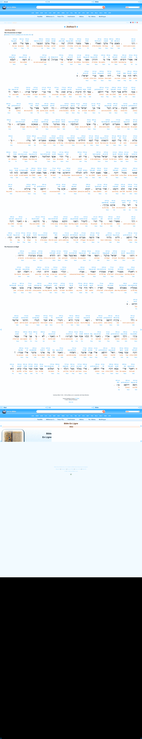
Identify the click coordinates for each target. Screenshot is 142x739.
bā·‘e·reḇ (39, 253)
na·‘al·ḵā (79, 366)
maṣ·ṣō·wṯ (81, 269)
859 (80, 332)
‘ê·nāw (77, 317)
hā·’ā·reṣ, (53, 170)
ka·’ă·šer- (117, 219)
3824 (13, 55)
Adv (136, 80)
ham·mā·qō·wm (42, 235)
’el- (107, 89)
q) (29, 57)
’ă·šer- (130, 57)
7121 (66, 233)
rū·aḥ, (109, 73)
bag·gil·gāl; (106, 253)
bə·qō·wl (124, 170)
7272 (65, 364)
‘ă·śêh (89, 89)
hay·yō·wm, (116, 235)
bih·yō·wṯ (116, 317)
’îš (51, 317)
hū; (13, 366)
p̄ (26, 219)
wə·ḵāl (53, 41)
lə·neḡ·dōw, (35, 317)
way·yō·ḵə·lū (130, 269)
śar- (26, 334)
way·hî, (132, 317)
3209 (82, 136)
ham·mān (18, 269)
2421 (37, 217)
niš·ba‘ (99, 170)
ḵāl (102, 219)
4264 (55, 217)
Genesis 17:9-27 (10, 34)
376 (53, 152)
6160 (33, 251)
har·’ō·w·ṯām (66, 170)
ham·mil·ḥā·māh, (73, 121)
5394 (84, 364)
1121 (78, 55)
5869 (76, 315)
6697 (69, 87)
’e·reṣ (135, 186)
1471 (60, 152)
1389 (72, 103)
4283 (103, 267)
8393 (38, 283)
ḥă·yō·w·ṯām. (36, 219)
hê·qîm (88, 186)
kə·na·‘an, (21, 285)
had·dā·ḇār (45, 105)
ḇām (124, 73)
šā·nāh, (126, 154)
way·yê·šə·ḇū (74, 219)
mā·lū (123, 202)
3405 (21, 251)
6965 (87, 184)
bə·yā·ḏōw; (133, 334)
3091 (101, 87)
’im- (76, 334)
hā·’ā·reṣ (110, 269)
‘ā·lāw (25, 366)
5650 (20, 348)
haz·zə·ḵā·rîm (106, 121)
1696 (33, 348)
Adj (42, 48)
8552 (79, 152)
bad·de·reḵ (60, 138)
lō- (35, 138)
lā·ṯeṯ (16, 170)
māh (48, 350)
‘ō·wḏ (118, 73)
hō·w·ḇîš (123, 57)
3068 (114, 55)
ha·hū (35, 235)
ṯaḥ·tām (65, 219)
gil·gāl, (29, 235)
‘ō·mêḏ (45, 317)
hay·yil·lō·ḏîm (81, 138)
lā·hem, (85, 170)
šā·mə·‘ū (134, 170)
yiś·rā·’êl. (85, 73)
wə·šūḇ (63, 89)
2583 (131, 251)
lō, (44, 334)
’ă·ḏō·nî (42, 350)
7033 (63, 267)
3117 (117, 233)
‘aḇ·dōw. (20, 350)
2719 (79, 87)
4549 (24, 55)
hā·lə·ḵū (120, 154)
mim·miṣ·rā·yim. (20, 121)
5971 (134, 120)
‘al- (23, 41)
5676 (78, 39)
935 (120, 348)
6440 (86, 55)
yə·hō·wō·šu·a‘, (99, 89)
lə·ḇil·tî (80, 170)
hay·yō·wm (16, 235)
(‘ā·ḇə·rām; (43, 57)
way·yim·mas (23, 57)
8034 (54, 233)
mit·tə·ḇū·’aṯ (37, 285)
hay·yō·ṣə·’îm (33, 154)
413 (106, 87)
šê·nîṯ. (28, 89)
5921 (20, 39)
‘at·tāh (126, 350)
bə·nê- (94, 73)
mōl (57, 89)
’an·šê (89, 121)
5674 (43, 55)
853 (134, 55)
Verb (134, 48)
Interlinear (9, 22)
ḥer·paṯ (92, 235)
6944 (18, 364)
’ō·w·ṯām (112, 202)
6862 (70, 332)
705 (134, 152)
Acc (136, 64)
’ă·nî (30, 334)
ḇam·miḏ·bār (56, 121)
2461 (122, 184)
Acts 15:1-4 (29, 34)
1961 (132, 39)
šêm (56, 235)
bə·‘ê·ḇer (78, 41)
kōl (95, 121)
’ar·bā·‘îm (134, 154)
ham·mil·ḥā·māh (45, 154)
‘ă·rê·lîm (28, 186)
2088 (51, 103)
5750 (117, 71)
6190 (65, 103)
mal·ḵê (106, 41)
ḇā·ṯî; (121, 350)
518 (75, 332)
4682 (81, 267)
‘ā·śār (65, 253)
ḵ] (49, 57)
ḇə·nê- (79, 57)
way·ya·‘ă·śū (95, 253)
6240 (64, 251)
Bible (5, 22)
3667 (21, 283)
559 (118, 87)
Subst (118, 80)
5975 (44, 315)
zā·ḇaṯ (130, 186)
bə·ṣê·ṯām (35, 121)
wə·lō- (135, 73)
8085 (117, 39)
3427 (75, 217)
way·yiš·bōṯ (26, 269)
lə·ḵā (84, 89)
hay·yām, (14, 41)
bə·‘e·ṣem (54, 269)
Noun (112, 48)
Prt (88, 48)
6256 (132, 87)
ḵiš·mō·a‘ (117, 41)
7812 (73, 348)
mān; (55, 285)
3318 (127, 120)
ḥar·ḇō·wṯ (79, 89)
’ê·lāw (107, 334)
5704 (60, 55)
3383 (70, 39)
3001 (123, 55)
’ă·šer (87, 41)
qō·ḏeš (19, 366)
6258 (125, 348)
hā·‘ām (135, 121)
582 (88, 120)
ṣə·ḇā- (17, 334)
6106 (54, 267)
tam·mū (110, 219)
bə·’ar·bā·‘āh (73, 253)
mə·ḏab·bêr (32, 350)
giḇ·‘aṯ (73, 105)
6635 (16, 332)
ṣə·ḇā (116, 366)
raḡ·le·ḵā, (65, 366)
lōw (9, 89)
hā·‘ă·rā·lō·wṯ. (64, 105)
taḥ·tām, (74, 186)
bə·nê (93, 105)
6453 (83, 251)
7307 (108, 71)
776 (53, 168)
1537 (28, 233)
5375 (87, 315)
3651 (117, 380)
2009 (60, 315)
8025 (15, 315)
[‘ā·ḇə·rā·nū (54, 57)
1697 (45, 103)
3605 (110, 39)
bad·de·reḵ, (44, 121)
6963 (124, 168)
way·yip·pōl (111, 350)
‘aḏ (44, 219)
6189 (28, 184)
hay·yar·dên (69, 41)
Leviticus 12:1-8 (20, 34)
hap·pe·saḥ (82, 253)
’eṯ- (109, 57)
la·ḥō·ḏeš (52, 253)
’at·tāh (81, 334)
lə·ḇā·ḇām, (12, 57)
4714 (117, 120)
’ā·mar (119, 89)
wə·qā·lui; (63, 269)
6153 (39, 251)
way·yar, (70, 317)
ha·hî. (135, 301)
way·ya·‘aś (134, 382)
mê (104, 57)
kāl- (112, 41)
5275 (79, 364)
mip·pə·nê (86, 57)
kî (11, 138)
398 (132, 267)
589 (29, 332)
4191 (62, 120)
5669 (120, 267)
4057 (57, 120)
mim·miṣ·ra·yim (115, 121)
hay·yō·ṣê (127, 121)
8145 (27, 87)
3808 (134, 71)
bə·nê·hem (98, 186)
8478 (74, 184)
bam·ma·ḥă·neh (53, 219)
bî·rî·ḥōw (99, 317)
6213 (88, 87)
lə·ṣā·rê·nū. (69, 334)
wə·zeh (52, 105)
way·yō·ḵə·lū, (48, 285)
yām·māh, (62, 41)
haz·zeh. (9, 235)
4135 (55, 87)
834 (86, 39)
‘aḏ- (62, 57)
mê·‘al (72, 366)
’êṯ (136, 57)
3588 (8, 120)
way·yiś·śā (87, 317)
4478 (18, 267)
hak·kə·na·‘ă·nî (38, 41)
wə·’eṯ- (105, 186)
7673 (26, 267)
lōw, (91, 334)
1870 (45, 120)
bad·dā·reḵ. (105, 202)
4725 (44, 233)
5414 (15, 168)
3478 (70, 55)
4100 (47, 348)
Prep (22, 48)
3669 (40, 39)
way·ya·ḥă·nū (130, 253)
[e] (134, 39)
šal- (86, 366)
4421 (76, 120)
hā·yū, (125, 138)
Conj (10, 129)
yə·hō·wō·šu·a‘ (132, 105)
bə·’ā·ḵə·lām (123, 285)
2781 (91, 233)
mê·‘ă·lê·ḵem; (74, 235)
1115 (79, 168)
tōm (80, 154)
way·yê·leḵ (124, 334)
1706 (115, 184)
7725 (63, 87)
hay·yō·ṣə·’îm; (104, 138)
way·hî (133, 41)
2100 (129, 184)
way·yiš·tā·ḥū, (72, 350)
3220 (62, 39)
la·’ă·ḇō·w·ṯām (23, 170)
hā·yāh (129, 73)
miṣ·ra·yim (82, 235)
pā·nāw (90, 350)
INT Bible (77, 398)
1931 (124, 87)
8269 (24, 332)
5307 (112, 348)
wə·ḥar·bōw (24, 317)
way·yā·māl (107, 105)
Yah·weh (114, 57)
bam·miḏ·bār (71, 138)
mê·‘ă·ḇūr (120, 269)
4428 (105, 39)
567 (99, 39)
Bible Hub (71, 402)
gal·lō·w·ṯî (108, 235)
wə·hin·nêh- (59, 317)
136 (42, 348)
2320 (52, 251)
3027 (134, 332)
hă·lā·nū (86, 334)
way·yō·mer (18, 219)
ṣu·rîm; (70, 89)
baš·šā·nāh (13, 285)
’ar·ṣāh (84, 350)
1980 (120, 152)
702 (74, 251)
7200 (67, 168)
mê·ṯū (63, 121)
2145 (107, 120)
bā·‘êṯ (133, 89)
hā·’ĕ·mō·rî (98, 41)
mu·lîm (135, 138)
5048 (36, 315)
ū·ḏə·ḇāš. (115, 186)
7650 (98, 168)
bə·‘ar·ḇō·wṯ (32, 253)
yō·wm (58, 253)
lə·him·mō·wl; (83, 219)
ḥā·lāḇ (123, 186)
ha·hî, (125, 89)
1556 (108, 233)
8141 (125, 152)
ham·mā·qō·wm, (49, 366)
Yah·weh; (115, 170)
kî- (10, 121)
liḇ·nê (71, 285)
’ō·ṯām (63, 186)
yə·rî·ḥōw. (21, 253)
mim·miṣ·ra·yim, (22, 154)
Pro (126, 96)
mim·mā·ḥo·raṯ (101, 269)
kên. (118, 382)
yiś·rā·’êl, (84, 105)
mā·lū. (29, 138)
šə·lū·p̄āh (15, 317)
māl (31, 105)
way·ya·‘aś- (15, 89)
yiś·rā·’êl (70, 57)
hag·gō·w (60, 154)
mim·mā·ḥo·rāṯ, (132, 285)
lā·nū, (11, 170)
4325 (102, 55)
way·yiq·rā (66, 235)
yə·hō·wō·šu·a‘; (16, 105)
